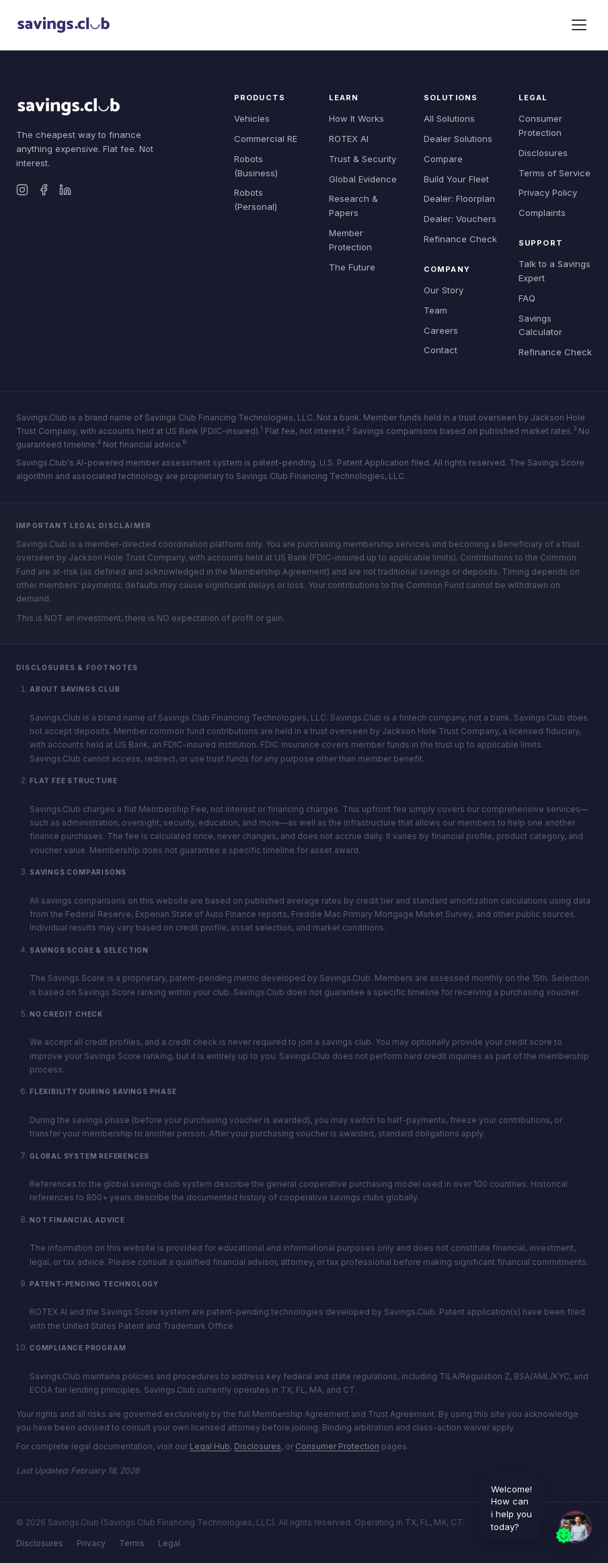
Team (435, 310)
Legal (169, 1543)
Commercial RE (265, 138)
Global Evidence (363, 179)
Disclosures (543, 152)
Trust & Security (362, 158)
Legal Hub (210, 1446)
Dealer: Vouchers (460, 218)
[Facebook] (44, 190)
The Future (352, 267)
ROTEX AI (349, 138)
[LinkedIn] (65, 190)
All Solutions (449, 118)
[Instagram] (22, 190)
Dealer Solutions (458, 138)
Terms (132, 1543)
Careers (441, 330)
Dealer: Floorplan (459, 198)
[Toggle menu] (579, 25)
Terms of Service (555, 173)
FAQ (527, 298)
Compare (443, 158)
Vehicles (252, 118)
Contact (440, 349)
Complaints (542, 212)
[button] (573, 1528)
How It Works (356, 118)
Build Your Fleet (456, 179)
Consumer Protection (337, 1446)
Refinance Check (460, 238)
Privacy (91, 1543)
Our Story (443, 290)
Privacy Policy (548, 192)
